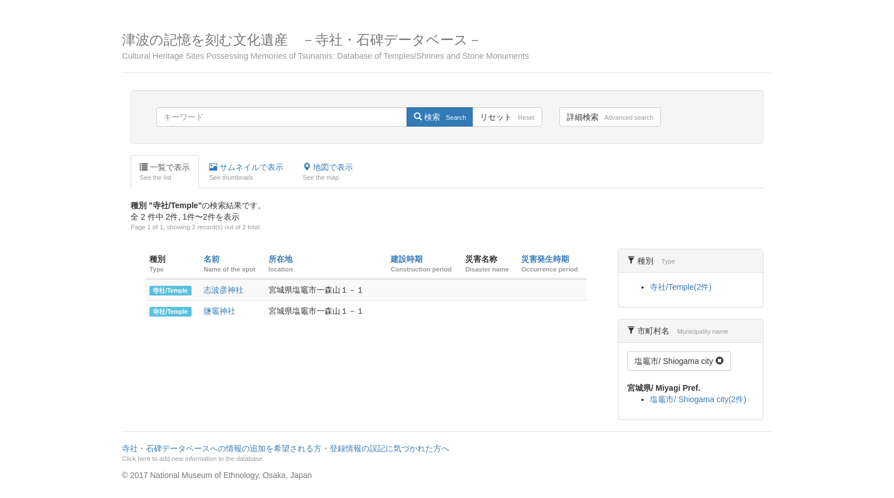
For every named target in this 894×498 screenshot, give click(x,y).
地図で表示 (328, 172)
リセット (507, 117)
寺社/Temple (170, 290)
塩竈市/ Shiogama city (679, 361)
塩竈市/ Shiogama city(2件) (698, 399)
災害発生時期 (545, 259)
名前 (212, 259)
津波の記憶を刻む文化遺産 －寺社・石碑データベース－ (447, 46)
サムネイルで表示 (246, 172)
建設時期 (406, 259)
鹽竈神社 (219, 310)
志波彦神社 (223, 289)
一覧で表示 (165, 172)
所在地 (280, 259)
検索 (440, 117)
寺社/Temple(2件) (681, 286)
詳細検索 (610, 117)
